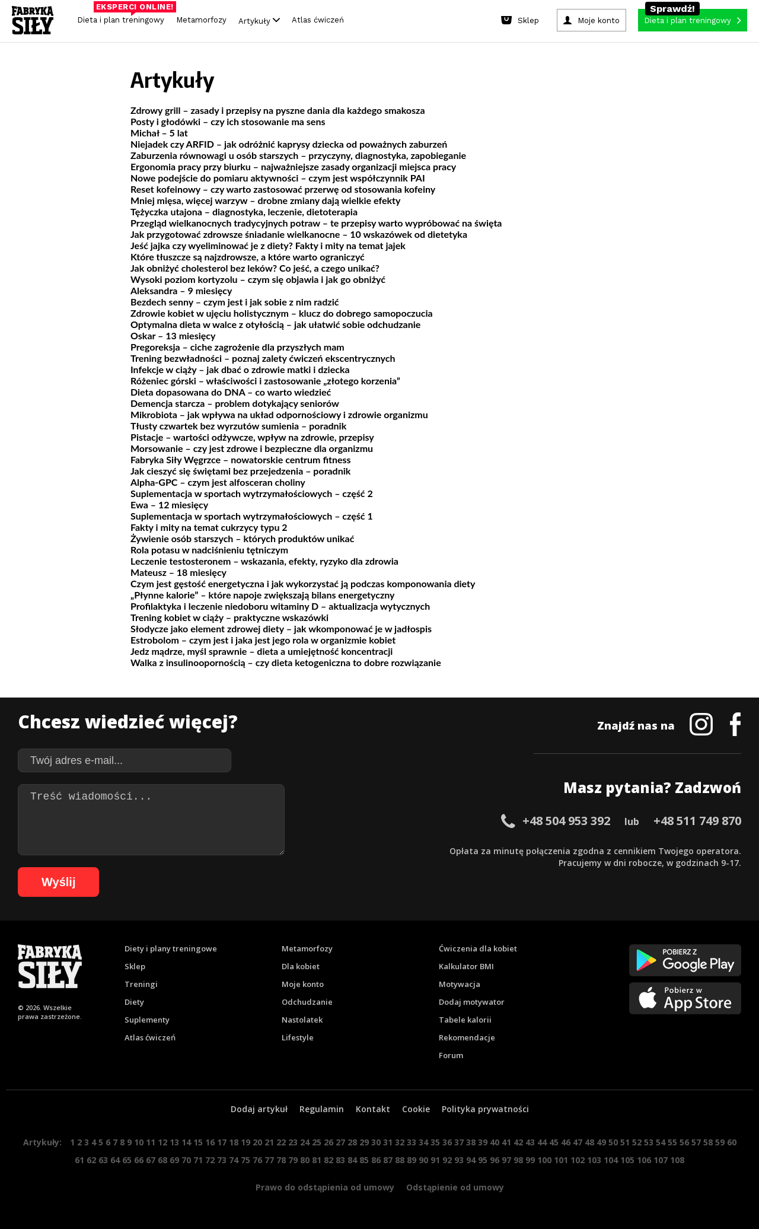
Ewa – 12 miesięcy (169, 504)
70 (186, 1160)
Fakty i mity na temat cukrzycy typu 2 (209, 527)
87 (388, 1160)
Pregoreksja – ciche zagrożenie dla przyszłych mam (237, 346)
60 (731, 1142)
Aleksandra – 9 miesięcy (181, 290)
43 (530, 1142)
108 (677, 1160)
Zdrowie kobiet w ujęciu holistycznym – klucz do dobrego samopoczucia (281, 313)
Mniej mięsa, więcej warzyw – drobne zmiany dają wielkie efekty (265, 200)
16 (210, 1142)
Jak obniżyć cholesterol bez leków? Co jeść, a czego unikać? (255, 267)
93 (459, 1160)
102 (577, 1160)
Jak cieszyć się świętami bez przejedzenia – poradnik (240, 470)
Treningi (141, 984)
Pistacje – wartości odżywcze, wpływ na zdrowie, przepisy (252, 436)
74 (233, 1160)
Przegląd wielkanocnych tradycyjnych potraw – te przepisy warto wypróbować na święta (316, 222)
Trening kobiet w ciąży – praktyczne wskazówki (229, 617)
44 (542, 1142)
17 (222, 1142)
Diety (134, 1001)
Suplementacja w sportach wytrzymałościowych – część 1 (251, 515)
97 (506, 1160)
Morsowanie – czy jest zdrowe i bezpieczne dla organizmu (251, 448)
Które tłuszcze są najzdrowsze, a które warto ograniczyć (247, 256)
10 (138, 1142)
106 (644, 1160)
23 (293, 1142)
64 (115, 1160)
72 (210, 1160)
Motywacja (459, 984)
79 (293, 1160)
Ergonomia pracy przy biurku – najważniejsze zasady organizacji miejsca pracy (293, 166)
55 (672, 1142)
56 (684, 1142)
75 (245, 1160)
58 (708, 1142)
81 (316, 1160)
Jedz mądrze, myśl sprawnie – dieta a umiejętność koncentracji (261, 651)
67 (150, 1160)
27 (340, 1142)
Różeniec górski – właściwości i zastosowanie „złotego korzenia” (265, 380)
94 (471, 1160)
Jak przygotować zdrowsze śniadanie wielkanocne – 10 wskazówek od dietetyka (298, 234)
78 (281, 1160)
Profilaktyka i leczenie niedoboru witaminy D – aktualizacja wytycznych (280, 606)
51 (625, 1142)
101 (561, 1160)
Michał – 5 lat (159, 132)
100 (544, 1160)
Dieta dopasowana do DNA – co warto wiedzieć (230, 391)
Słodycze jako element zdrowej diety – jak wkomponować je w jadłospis (281, 628)
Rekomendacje (467, 1037)
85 (364, 1160)
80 (305, 1160)
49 (601, 1142)
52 (637, 1142)
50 (613, 1142)
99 (530, 1160)
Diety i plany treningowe (171, 948)
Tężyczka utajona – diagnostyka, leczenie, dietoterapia (244, 211)
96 (494, 1160)
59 (720, 1142)
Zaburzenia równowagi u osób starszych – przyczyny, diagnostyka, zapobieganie (298, 155)
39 (482, 1142)
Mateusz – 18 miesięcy (178, 572)
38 (471, 1142)
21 (269, 1142)
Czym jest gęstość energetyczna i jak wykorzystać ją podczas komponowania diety (302, 583)
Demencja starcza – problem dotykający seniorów (234, 403)
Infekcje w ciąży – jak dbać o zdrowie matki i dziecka (240, 369)
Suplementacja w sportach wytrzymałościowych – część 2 (251, 493)
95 (482, 1160)
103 (594, 1160)
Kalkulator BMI (466, 966)
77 (269, 1160)
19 (245, 1142)
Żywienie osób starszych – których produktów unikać (242, 538)
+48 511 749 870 (697, 821)
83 (340, 1160)
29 (364, 1142)
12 (162, 1142)
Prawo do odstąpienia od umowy (325, 1187)
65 (127, 1160)
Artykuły (259, 20)
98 (518, 1160)
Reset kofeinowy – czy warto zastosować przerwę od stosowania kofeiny (282, 189)
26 (328, 1142)
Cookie (416, 1109)
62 (91, 1160)
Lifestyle (298, 1037)
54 (660, 1142)
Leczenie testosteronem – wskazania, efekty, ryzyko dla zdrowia (264, 560)
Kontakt (373, 1109)
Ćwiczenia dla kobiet (478, 948)
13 (174, 1142)
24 (305, 1142)
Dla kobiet (301, 966)
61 (79, 1160)
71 (198, 1160)
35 (435, 1142)
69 (174, 1160)
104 (611, 1160)
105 (627, 1160)
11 (150, 1142)
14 (186, 1142)
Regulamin (321, 1109)
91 (435, 1160)
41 (506, 1142)
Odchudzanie (307, 1001)
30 (376, 1142)
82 (328, 1160)
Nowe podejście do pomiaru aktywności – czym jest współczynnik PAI (277, 177)
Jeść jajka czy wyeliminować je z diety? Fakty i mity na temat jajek (268, 245)
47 (577, 1142)
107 (660, 1160)
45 (554, 1142)
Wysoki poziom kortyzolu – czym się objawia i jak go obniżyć (257, 279)
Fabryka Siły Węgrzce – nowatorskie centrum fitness (240, 459)
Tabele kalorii (465, 1019)
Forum (451, 1055)
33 (411, 1142)
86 (376, 1160)
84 (352, 1160)
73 (222, 1160)
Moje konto (303, 984)
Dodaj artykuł (259, 1109)
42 (518, 1142)
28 (352, 1142)
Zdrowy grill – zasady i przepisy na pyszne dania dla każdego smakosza (277, 110)
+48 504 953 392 (566, 821)
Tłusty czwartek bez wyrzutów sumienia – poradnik (238, 425)
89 (411, 1160)
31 (388, 1142)
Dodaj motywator (472, 1001)
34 (423, 1142)
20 (257, 1142)
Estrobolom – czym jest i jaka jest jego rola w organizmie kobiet (263, 639)
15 (198, 1142)
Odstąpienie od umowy (455, 1187)
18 (233, 1142)
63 (103, 1160)
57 (696, 1142)
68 (162, 1160)
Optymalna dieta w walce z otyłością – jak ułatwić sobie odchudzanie (275, 324)
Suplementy (147, 1019)
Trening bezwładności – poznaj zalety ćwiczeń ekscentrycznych (262, 358)
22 (281, 1142)
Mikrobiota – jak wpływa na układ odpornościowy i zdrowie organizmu (279, 414)
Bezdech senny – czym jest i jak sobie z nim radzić (234, 301)
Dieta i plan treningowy (123, 16)
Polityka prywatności (485, 1109)
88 (399, 1160)
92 (447, 1160)
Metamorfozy (201, 19)
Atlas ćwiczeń (318, 19)
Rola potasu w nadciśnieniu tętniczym (209, 549)
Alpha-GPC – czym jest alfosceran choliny (217, 482)
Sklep (135, 966)
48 (589, 1142)
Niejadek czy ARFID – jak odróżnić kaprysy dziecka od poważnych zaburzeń (288, 143)
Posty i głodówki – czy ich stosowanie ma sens (227, 121)
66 (138, 1160)
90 (423, 1160)
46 (565, 1142)
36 (447, 1142)
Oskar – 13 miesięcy (172, 335)
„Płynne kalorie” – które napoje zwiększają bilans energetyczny (262, 594)
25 (316, 1142)
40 (494, 1142)
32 (399, 1142)
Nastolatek (302, 1019)
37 (459, 1142)
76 (257, 1160)
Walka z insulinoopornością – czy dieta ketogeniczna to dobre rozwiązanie (285, 662)
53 (648, 1142)
